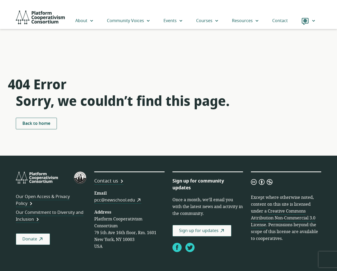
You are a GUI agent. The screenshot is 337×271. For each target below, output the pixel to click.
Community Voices (128, 21)
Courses (207, 21)
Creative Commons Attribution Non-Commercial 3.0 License (283, 218)
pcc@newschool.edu (114, 200)
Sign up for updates (199, 231)
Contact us (106, 181)
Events (173, 21)
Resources (245, 21)
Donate (29, 239)
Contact (280, 21)
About (84, 21)
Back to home (36, 123)
